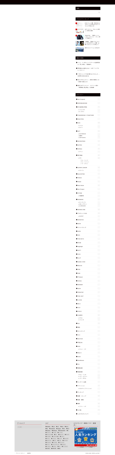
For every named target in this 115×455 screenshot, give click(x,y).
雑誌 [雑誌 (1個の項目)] (59, 448)
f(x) (89, 323)
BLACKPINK (89, 174)
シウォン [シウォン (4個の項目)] (62, 436)
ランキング (89, 392)
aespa (89, 181)
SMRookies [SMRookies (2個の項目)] (55, 430)
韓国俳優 (89, 371)
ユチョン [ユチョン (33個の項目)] (54, 446)
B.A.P (89, 258)
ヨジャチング (89, 331)
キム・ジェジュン (85, 161)
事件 (59, 2)
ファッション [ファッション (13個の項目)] (61, 442)
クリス (89, 125)
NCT (89, 131)
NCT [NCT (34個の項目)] (68, 428)
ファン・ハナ (89, 406)
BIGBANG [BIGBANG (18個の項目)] (48, 426)
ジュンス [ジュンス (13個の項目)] (60, 438)
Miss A (89, 352)
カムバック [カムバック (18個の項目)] (61, 434)
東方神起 (89, 155)
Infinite (89, 281)
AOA (89, 346)
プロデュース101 (89, 213)
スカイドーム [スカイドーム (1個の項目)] (49, 440)
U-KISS (89, 300)
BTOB (89, 242)
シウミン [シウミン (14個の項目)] (48, 438)
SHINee (89, 149)
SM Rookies (89, 137)
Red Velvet (89, 185)
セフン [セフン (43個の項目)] (55, 440)
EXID (89, 356)
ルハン (89, 127)
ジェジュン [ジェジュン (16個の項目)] (54, 438)
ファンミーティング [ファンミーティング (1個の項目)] (55, 444)
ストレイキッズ (89, 227)
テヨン (89, 318)
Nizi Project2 (69, 2)
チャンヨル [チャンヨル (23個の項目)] (55, 442)
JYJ (89, 158)
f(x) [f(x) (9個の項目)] (47, 428)
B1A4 (89, 288)
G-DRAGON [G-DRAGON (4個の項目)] (52, 428)
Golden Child (89, 261)
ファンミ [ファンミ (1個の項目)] (48, 444)
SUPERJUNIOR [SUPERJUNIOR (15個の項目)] (62, 430)
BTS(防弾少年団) (94, 2)
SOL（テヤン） (89, 204)
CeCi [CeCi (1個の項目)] (54, 426)
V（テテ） (89, 111)
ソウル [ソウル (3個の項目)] (60, 440)
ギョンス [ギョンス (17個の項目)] (67, 434)
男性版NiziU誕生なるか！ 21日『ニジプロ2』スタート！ (88, 69)
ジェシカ (89, 320)
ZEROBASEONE (81, 2)
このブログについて (89, 413)
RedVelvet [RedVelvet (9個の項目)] (48, 430)
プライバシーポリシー (20, 453)
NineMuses (89, 360)
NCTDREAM (89, 134)
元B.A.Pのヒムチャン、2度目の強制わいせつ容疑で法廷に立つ (88, 80)
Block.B (89, 265)
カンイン (89, 170)
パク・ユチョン (84, 163)
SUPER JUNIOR (89, 167)
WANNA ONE (89, 209)
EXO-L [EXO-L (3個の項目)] (67, 426)
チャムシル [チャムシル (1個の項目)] (48, 442)
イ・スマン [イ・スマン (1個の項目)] (60, 432)
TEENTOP (89, 292)
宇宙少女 (89, 342)
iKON (89, 231)
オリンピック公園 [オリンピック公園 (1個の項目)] (50, 434)
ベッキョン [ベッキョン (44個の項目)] (48, 446)
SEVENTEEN (89, 141)
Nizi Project (89, 189)
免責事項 (29, 453)
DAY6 (89, 223)
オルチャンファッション (89, 388)
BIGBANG (89, 199)
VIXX (89, 254)
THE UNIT (89, 296)
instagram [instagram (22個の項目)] (59, 428)
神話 (89, 327)
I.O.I (89, 335)
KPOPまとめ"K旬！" (23, 2)
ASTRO (89, 145)
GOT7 (89, 250)
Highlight (89, 246)
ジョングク (89, 110)
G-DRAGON (89, 206)
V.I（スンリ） (89, 202)
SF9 (89, 235)
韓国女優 (89, 368)
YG (89, 364)
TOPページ (39, 2)
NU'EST (89, 216)
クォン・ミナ (89, 349)
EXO (89, 122)
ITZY (89, 307)
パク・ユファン (89, 376)
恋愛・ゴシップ (50, 2)
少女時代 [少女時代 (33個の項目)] (48, 448)
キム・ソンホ (89, 374)
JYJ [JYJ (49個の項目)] (64, 428)
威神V (89, 136)
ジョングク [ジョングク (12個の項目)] (66, 438)
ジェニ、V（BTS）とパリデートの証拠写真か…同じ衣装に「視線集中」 (89, 63)
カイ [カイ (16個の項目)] (56, 434)
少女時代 (89, 315)
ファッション (89, 385)
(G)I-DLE (89, 338)
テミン (89, 151)
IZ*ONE (89, 193)
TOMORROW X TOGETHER (89, 115)
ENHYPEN (89, 119)
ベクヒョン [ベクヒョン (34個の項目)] (63, 444)
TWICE (89, 177)
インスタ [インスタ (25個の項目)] (54, 432)
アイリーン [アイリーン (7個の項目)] (48, 432)
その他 (89, 410)
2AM (89, 273)
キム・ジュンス (84, 160)
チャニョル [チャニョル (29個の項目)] (65, 440)
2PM (89, 269)
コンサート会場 (89, 382)
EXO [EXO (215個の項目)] (62, 426)
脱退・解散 (89, 399)
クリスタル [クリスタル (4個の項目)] (48, 436)
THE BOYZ (89, 238)
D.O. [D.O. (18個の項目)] (58, 426)
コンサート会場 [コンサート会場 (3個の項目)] (55, 436)
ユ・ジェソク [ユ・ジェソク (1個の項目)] (65, 446)
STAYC (89, 311)
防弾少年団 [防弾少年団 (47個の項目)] (54, 448)
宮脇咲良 (89, 196)
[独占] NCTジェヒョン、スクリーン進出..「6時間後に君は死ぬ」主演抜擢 (88, 86)
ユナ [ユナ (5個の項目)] (59, 446)
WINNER (89, 284)
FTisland (89, 277)
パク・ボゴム (89, 378)
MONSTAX (89, 219)
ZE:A (89, 303)
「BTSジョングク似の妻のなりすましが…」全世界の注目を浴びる (89, 75)
